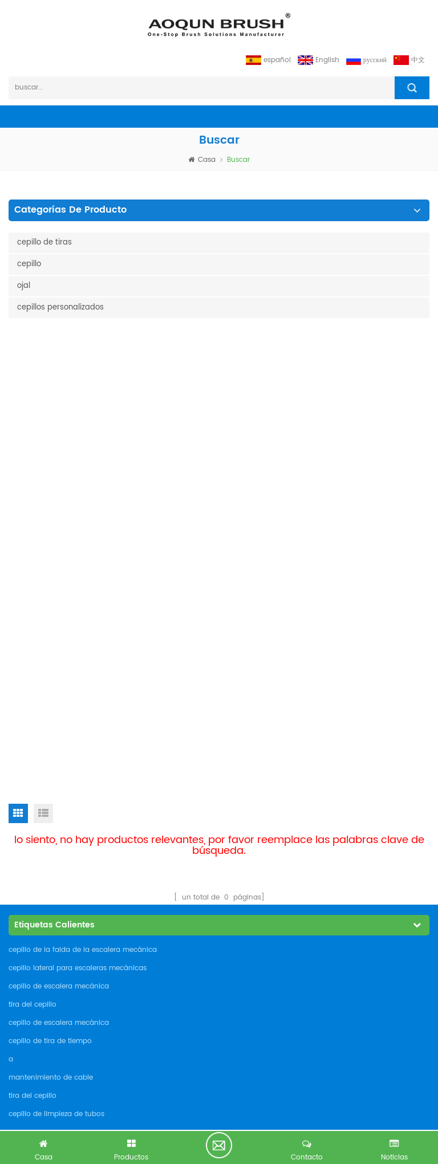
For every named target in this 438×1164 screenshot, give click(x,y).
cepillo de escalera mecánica (59, 536)
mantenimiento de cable (51, 627)
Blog (21, 801)
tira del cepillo (32, 554)
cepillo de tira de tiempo (50, 590)
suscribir (402, 1032)
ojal (23, 286)
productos (33, 726)
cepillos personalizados (60, 308)
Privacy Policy (39, 839)
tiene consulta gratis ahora (219, 1145)
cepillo (29, 264)
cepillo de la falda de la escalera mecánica (83, 499)
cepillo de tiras (44, 243)
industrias (32, 764)
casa (202, 159)
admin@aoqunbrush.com (69, 932)
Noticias (28, 782)
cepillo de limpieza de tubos (56, 663)
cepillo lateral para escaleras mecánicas (78, 517)
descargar (33, 820)
